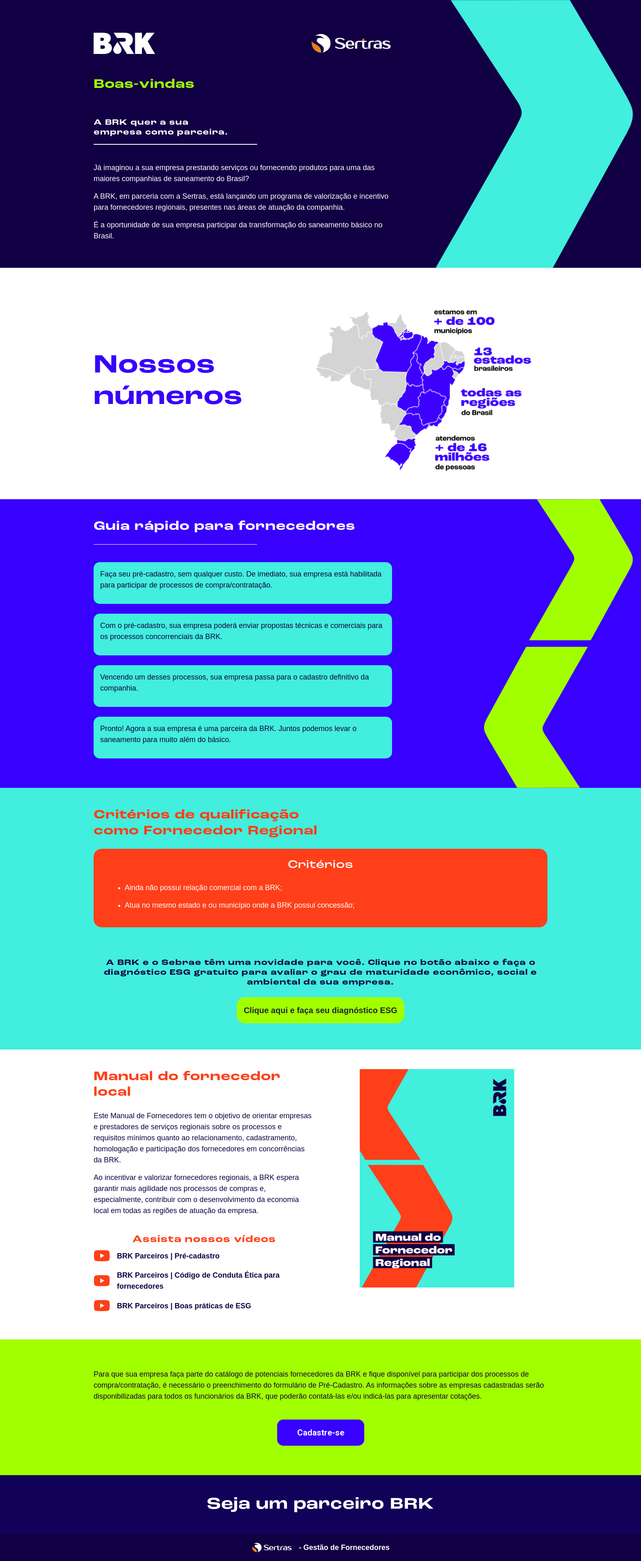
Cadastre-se (320, 1433)
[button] (157, 1256)
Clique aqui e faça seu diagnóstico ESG (320, 1010)
